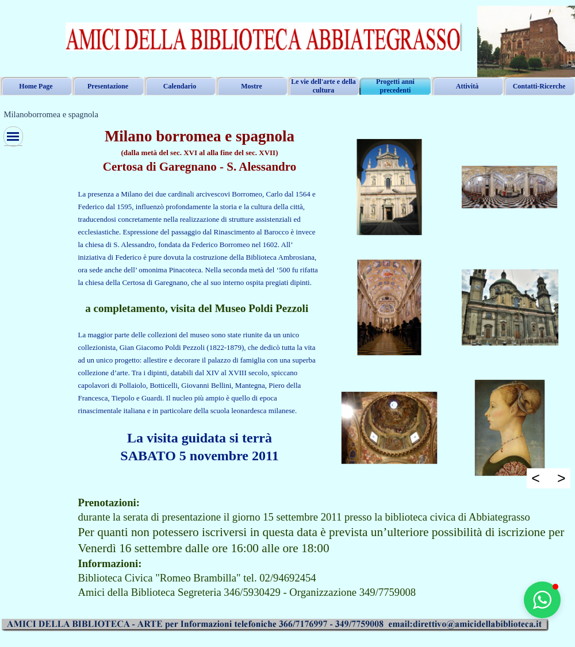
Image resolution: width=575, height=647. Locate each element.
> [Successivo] (561, 478)
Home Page (35, 86)
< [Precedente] (535, 478)
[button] (542, 599)
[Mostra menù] (13, 136)
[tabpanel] (199, 296)
